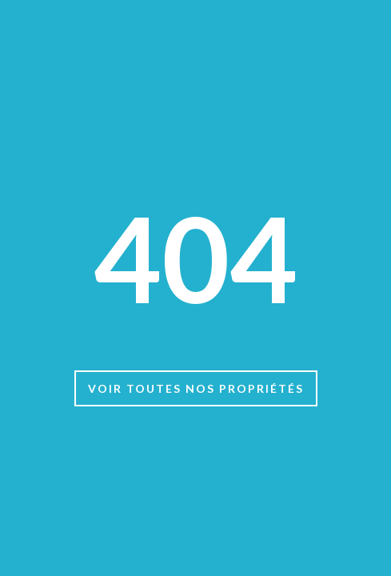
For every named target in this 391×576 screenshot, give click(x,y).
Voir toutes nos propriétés (196, 388)
